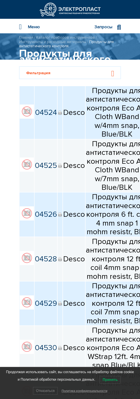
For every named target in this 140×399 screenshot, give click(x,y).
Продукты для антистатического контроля (66, 44)
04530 (46, 347)
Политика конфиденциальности (84, 391)
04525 (46, 165)
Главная (26, 37)
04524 (46, 112)
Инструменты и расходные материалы (52, 42)
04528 (46, 259)
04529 (46, 303)
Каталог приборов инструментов (65, 37)
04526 (46, 214)
